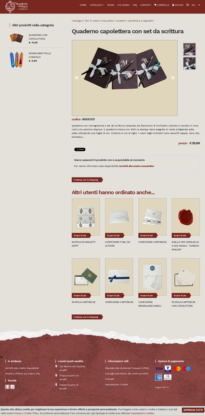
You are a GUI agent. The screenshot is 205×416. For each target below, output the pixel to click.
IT (199, 5)
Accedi (177, 5)
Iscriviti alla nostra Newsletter (22, 368)
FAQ (135, 5)
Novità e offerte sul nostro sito (22, 373)
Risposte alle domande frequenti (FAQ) (127, 368)
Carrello (161, 5)
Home (83, 5)
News (110, 5)
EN (193, 5)
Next (173, 78)
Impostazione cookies (142, 413)
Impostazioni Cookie (116, 384)
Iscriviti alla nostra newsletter (136, 166)
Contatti (145, 5)
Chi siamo (123, 5)
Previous (76, 78)
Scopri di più (80, 235)
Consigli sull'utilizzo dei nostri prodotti (126, 373)
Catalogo (96, 5)
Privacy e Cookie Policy (26, 413)
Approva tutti (193, 410)
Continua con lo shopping (86, 180)
